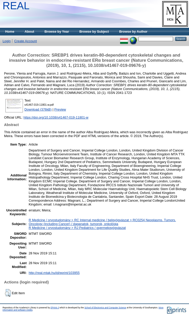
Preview (60, 109)
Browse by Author (133, 31)
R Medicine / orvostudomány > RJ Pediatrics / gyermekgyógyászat (77, 228)
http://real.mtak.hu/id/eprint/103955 (54, 273)
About (29, 31)
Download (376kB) (38, 109)
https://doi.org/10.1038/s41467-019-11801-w (55, 117)
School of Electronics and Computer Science (105, 308)
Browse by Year (57, 31)
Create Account (25, 41)
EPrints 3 (55, 308)
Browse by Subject (94, 31)
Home (9, 31)
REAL (16, 5)
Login (7, 41)
